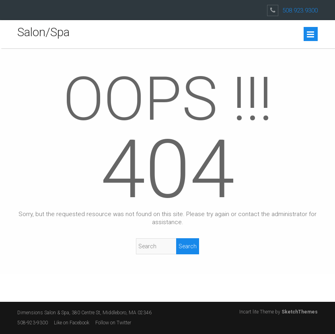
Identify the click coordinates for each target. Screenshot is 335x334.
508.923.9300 (300, 10)
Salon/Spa (43, 32)
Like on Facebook (71, 323)
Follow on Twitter (113, 323)
